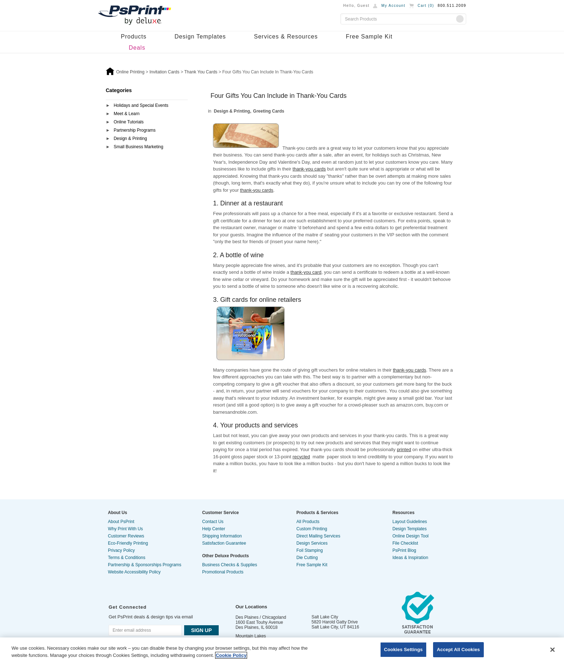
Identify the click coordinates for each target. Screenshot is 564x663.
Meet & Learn (127, 113)
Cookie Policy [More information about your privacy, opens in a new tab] (231, 655)
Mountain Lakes (251, 636)
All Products (307, 521)
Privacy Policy (121, 550)
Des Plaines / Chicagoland (261, 617)
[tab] (147, 106)
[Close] (552, 650)
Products (133, 36)
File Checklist (405, 543)
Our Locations (251, 606)
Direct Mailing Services (318, 536)
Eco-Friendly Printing (128, 543)
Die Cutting (307, 557)
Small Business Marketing (138, 146)
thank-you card (306, 272)
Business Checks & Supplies (229, 564)
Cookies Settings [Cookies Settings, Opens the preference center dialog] (403, 649)
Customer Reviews (126, 536)
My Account (393, 6)
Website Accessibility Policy (134, 572)
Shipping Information (222, 536)
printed (404, 449)
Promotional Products (223, 572)
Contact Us (212, 521)
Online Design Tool (410, 536)
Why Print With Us (125, 528)
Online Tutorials (129, 121)
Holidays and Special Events (141, 105)
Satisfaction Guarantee (224, 543)
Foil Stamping (309, 550)
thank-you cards (309, 169)
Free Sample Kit (369, 36)
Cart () (426, 6)
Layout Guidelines (409, 521)
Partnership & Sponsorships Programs (144, 564)
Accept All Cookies (458, 649)
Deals (137, 48)
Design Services (312, 543)
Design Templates (200, 36)
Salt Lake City (324, 616)
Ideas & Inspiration (410, 557)
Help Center (213, 528)
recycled (301, 456)
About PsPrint (121, 521)
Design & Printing (130, 138)
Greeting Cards (269, 111)
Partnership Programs (135, 130)
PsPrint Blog (404, 550)
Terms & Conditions (126, 557)
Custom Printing (311, 528)
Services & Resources (286, 36)
